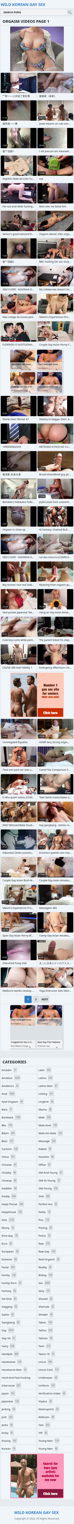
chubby (9, 1172)
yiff (43, 1432)
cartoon (10, 1149)
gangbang (11, 1322)
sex (44, 1283)
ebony (8, 1227)
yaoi (44, 1425)
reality (45, 1267)
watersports (48, 1409)
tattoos (45, 1338)
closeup (9, 1180)
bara (7, 1109)
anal (8, 1093)
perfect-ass (48, 1204)
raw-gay (47, 1251)
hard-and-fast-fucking (16, 1378)
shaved (45, 1298)
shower (45, 1314)
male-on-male (50, 1133)
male (44, 1117)
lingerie (46, 1101)
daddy (9, 1196)
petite (44, 1212)
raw (44, 1243)
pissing (45, 1227)
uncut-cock (49, 1369)
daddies (9, 1188)
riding (45, 1275)
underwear (48, 1377)
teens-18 (46, 1354)
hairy (8, 1346)
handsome (12, 1361)
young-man (49, 1440)
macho (45, 1109)
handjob (10, 1354)
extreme (10, 1259)
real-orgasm (49, 1259)
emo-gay (10, 1235)
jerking (9, 1409)
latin (44, 1070)
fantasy (9, 1291)
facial (8, 1267)
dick (8, 1220)
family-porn (12, 1283)
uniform (47, 1385)
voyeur (45, 1401)
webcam (46, 1417)
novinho (46, 1156)
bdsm (9, 1133)
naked (45, 1149)
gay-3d (9, 1338)
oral (44, 1196)
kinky (8, 1432)
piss (44, 1220)
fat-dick (9, 1298)
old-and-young (50, 1172)
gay (8, 1330)
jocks (7, 1425)
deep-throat (13, 1204)
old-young (48, 1188)
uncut (45, 1361)
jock (7, 1417)
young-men (48, 1448)
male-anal (48, 1125)
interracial (11, 1385)
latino (45, 1078)
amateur (11, 1078)
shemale (46, 1306)
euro (7, 1243)
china (9, 1156)
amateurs (10, 1085)
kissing (9, 1440)
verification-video (52, 1393)
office (44, 1164)
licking (46, 1093)
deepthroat (12, 1212)
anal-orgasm (13, 1101)
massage (47, 1141)
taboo (45, 1322)
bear (8, 1141)
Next (45, 999)
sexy (44, 1291)
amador (9, 1070)
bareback (11, 1117)
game (8, 1314)
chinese (9, 1164)
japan (8, 1393)
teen (44, 1346)
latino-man (48, 1085)
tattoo (45, 1330)
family (9, 1275)
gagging (10, 1306)
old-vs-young (49, 1180)
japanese (11, 1401)
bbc (7, 1125)
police (44, 1235)
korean (9, 1448)
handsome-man (14, 1369)
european (10, 1251)
